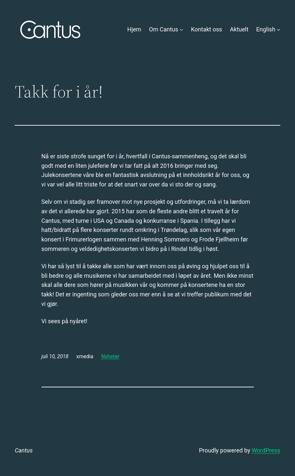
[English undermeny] (278, 29)
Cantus (24, 450)
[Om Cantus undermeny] (181, 29)
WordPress (266, 450)
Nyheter (110, 356)
